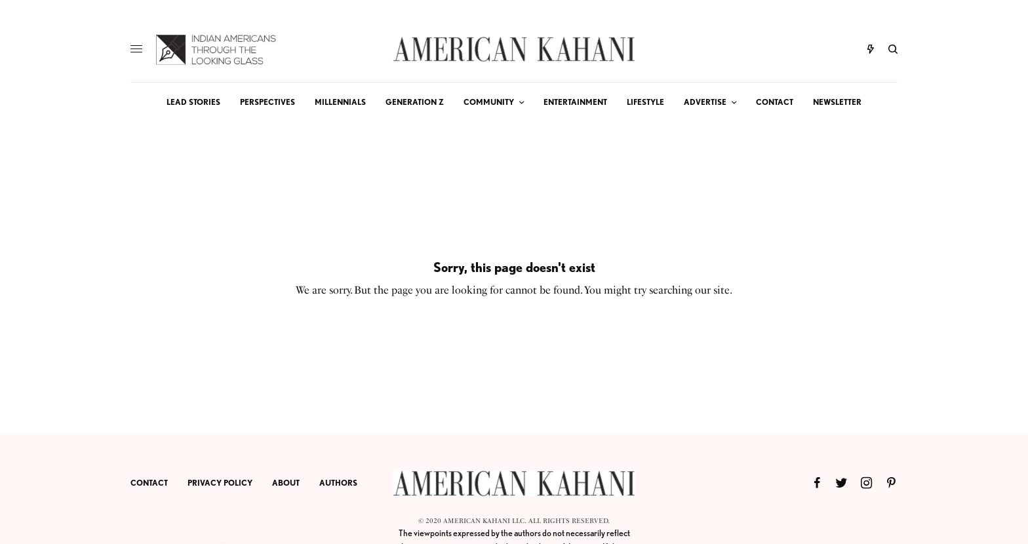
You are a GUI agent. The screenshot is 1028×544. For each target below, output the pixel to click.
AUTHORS (338, 483)
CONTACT (149, 483)
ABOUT (286, 483)
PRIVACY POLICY (220, 483)
